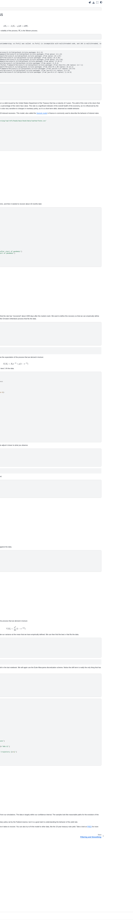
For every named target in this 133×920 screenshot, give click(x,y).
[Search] (13, 29)
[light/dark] (101, 2)
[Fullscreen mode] (97, 2)
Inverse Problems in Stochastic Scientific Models (10, 73)
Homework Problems (10, 115)
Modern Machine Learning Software (11, 41)
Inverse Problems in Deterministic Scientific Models (10, 59)
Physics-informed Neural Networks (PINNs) (11, 67)
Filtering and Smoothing (12, 106)
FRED (51, 900)
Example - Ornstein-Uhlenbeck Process (13, 101)
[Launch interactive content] (90, 2)
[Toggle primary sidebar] (30, 2)
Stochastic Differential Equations (12, 81)
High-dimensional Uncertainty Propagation (11, 53)
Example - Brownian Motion (15, 91)
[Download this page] (93, 2)
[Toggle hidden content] (65, 8)
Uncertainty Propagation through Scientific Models (11, 47)
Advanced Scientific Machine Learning (12, 36)
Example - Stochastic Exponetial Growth (13, 95)
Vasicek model (69, 137)
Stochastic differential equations (13, 86)
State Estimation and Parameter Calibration (11, 110)
